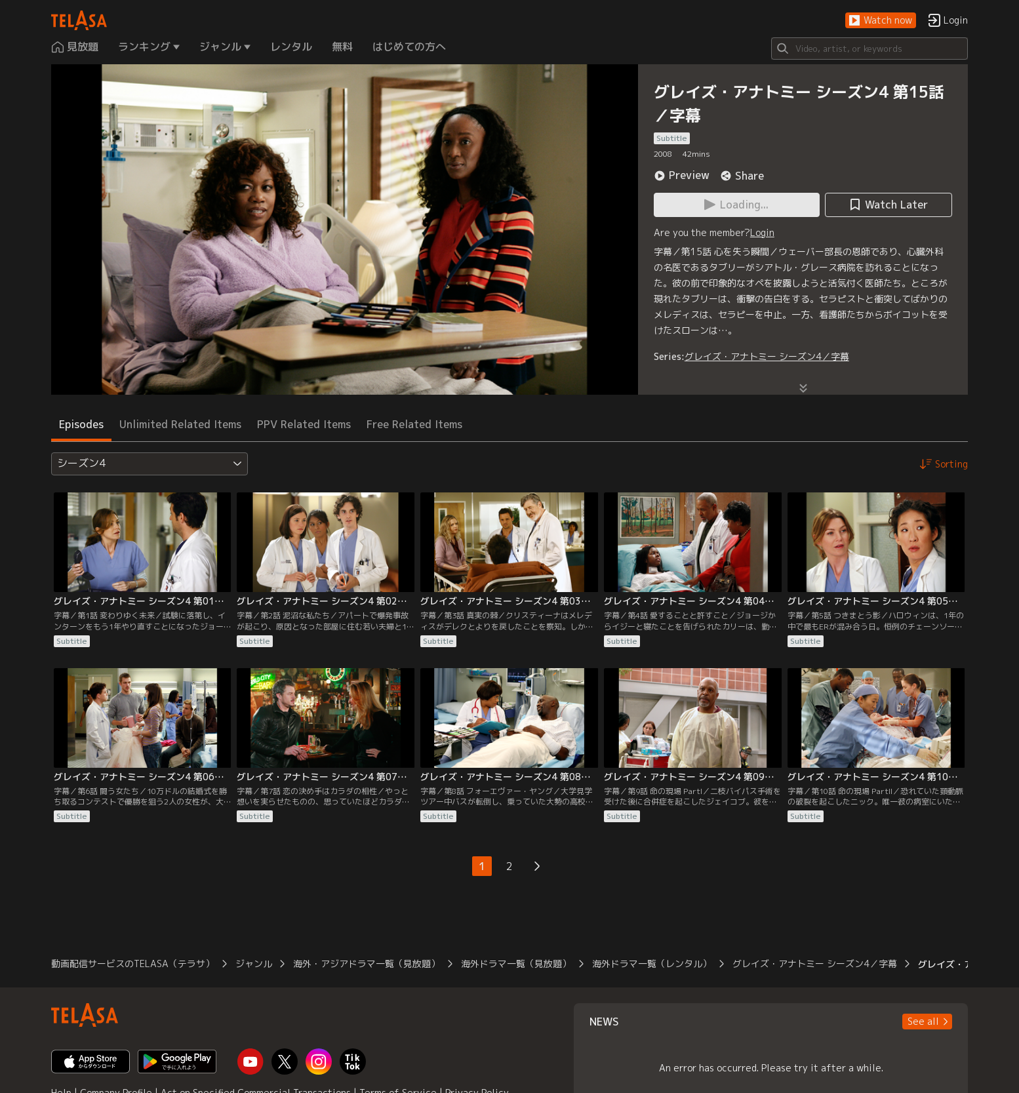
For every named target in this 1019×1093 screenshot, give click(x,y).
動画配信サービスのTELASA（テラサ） (132, 963)
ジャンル (253, 963)
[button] (880, 20)
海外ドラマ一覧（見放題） (516, 963)
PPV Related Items (304, 424)
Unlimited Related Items (180, 424)
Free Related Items (414, 424)
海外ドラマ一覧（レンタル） (651, 963)
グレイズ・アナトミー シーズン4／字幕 (767, 356)
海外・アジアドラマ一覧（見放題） (366, 963)
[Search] (869, 48)
